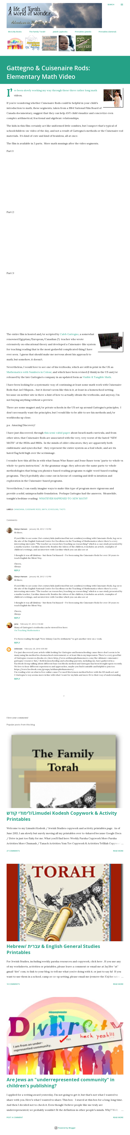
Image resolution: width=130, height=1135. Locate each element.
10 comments (13, 984)
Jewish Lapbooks (58, 31)
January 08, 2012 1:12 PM (40, 576)
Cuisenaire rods (33, 509)
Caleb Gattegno (69, 334)
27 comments (13, 851)
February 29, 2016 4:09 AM (36, 649)
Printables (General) (106, 31)
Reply (17, 570)
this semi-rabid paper (57, 432)
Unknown (18, 649)
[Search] (111, 4)
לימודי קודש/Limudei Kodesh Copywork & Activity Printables (62, 816)
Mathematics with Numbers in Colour (29, 372)
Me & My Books (13, 31)
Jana (16, 624)
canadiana (19, 509)
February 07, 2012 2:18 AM (31, 624)
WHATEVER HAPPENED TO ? (63, 498)
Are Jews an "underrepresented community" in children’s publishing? (61, 1082)
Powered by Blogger (65, 1128)
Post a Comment (15, 1117)
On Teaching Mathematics (27, 630)
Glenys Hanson (20, 529)
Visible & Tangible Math (97, 377)
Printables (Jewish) (81, 31)
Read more (118, 851)
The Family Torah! (36, 31)
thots (62, 509)
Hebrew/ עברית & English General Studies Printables (53, 949)
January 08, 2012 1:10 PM (40, 529)
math (44, 509)
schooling (53, 509)
